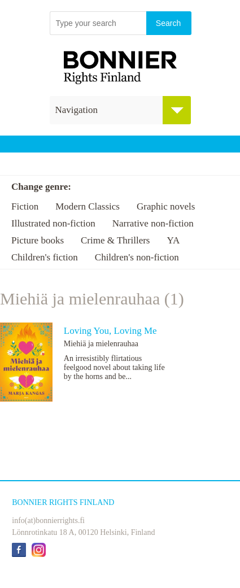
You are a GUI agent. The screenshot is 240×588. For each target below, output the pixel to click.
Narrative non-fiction (153, 223)
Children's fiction (44, 257)
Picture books (37, 240)
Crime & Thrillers (115, 240)
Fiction (24, 206)
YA (173, 240)
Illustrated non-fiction (53, 223)
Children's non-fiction (137, 257)
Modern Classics (87, 206)
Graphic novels (166, 206)
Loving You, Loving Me (110, 330)
